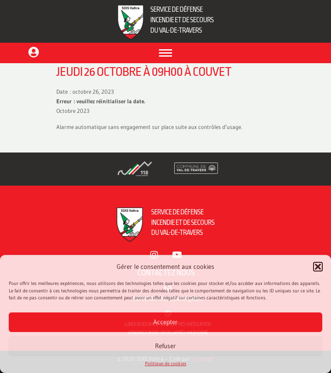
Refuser (165, 346)
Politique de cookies (165, 363)
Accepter (165, 322)
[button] (318, 266)
